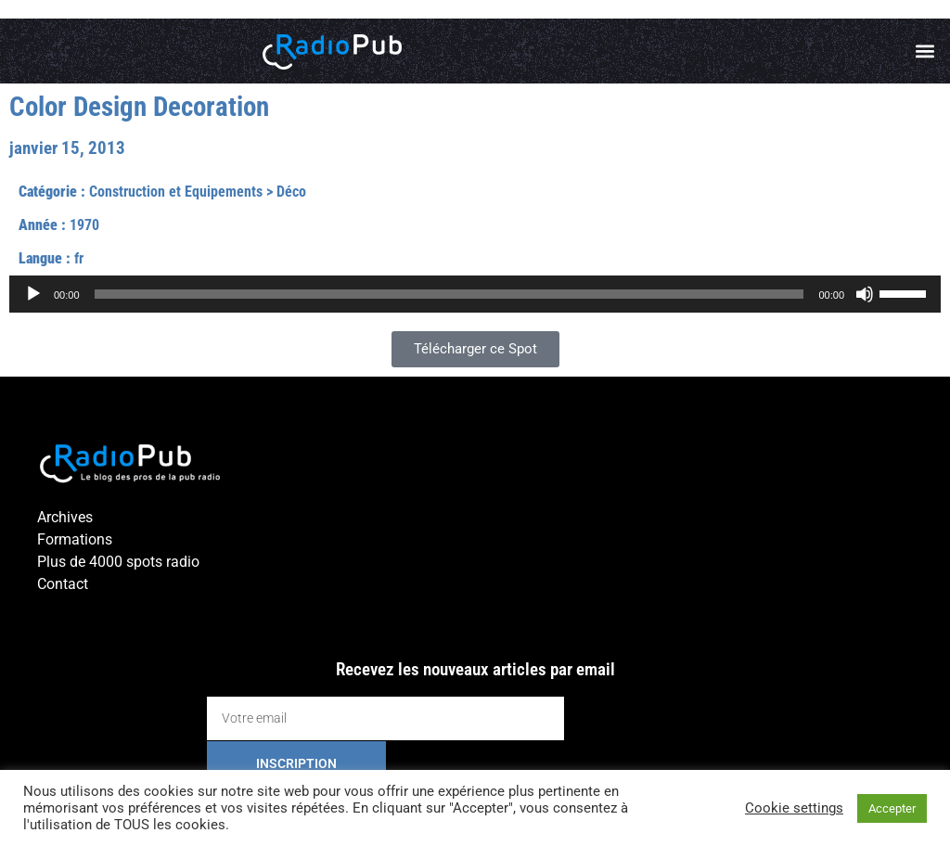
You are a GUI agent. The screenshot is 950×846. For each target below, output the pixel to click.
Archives (65, 517)
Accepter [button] (892, 808)
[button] (925, 51)
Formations (74, 539)
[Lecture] (33, 294)
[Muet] (864, 294)
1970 (84, 225)
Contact (62, 584)
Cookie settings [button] (794, 808)
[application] (475, 294)
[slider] (449, 294)
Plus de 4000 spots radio (118, 561)
